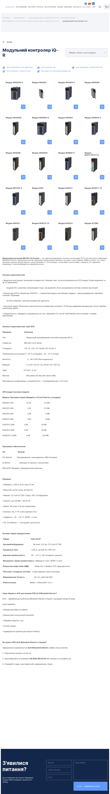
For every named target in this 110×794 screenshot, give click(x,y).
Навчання (68, 7)
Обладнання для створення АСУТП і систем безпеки (53, 18)
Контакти (77, 7)
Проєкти (40, 7)
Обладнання (10, 7)
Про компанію (21, 7)
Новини (60, 7)
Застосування (50, 7)
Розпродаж (86, 7)
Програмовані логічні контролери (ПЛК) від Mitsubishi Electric (31, 21)
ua (94, 7)
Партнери (31, 7)
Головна (7, 18)
